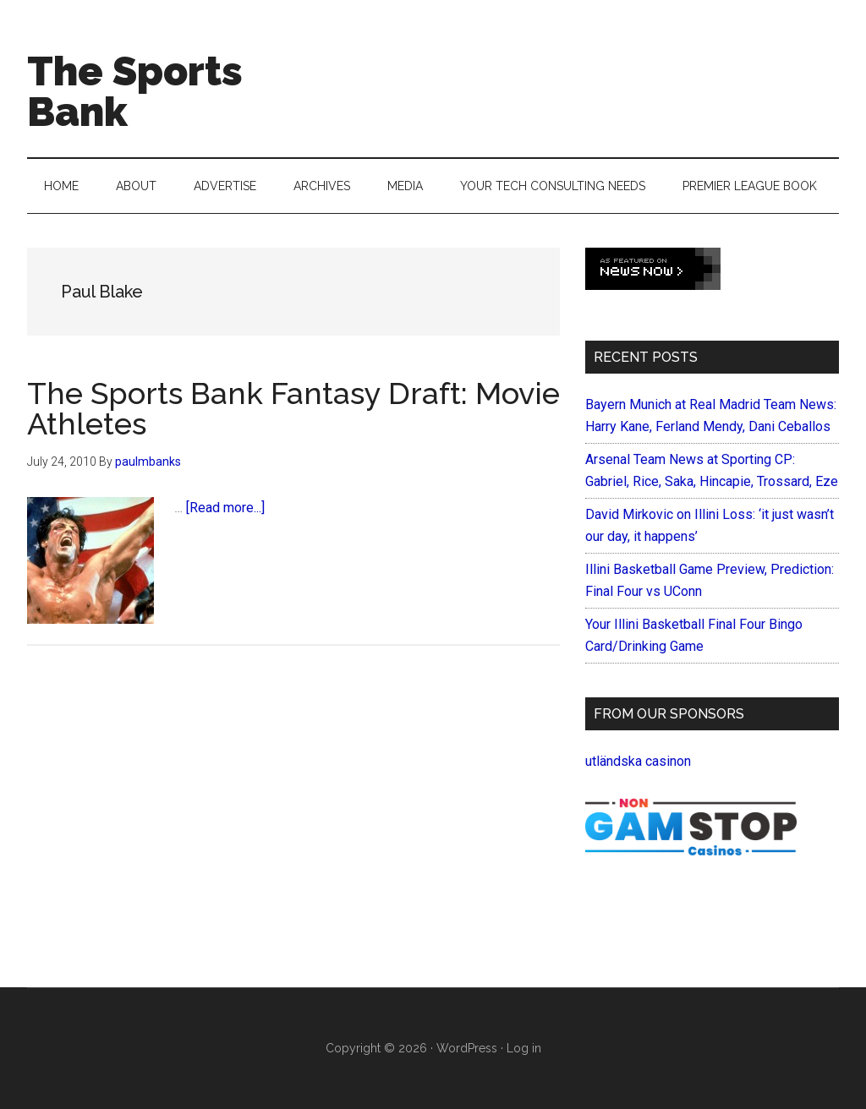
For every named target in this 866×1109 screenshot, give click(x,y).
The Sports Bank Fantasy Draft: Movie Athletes (293, 408)
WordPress (466, 1048)
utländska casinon (638, 761)
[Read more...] (225, 508)
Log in (524, 1048)
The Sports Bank (135, 91)
